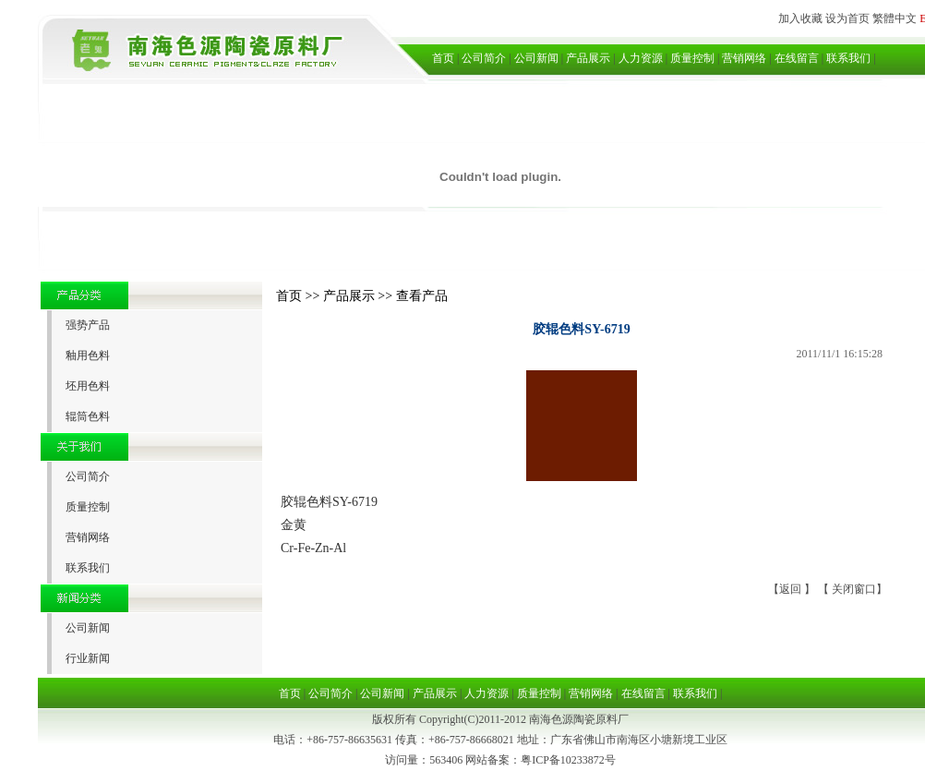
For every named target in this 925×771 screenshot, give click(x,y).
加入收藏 (800, 18)
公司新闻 (536, 58)
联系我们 (848, 58)
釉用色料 (88, 355)
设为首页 (847, 18)
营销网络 (744, 58)
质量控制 (692, 58)
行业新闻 (88, 658)
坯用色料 (88, 385)
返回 (791, 589)
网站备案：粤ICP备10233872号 (540, 759)
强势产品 (88, 325)
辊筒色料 (88, 416)
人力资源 (641, 58)
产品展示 (588, 58)
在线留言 (797, 58)
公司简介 (484, 58)
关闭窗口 (854, 589)
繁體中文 (894, 18)
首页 (443, 58)
